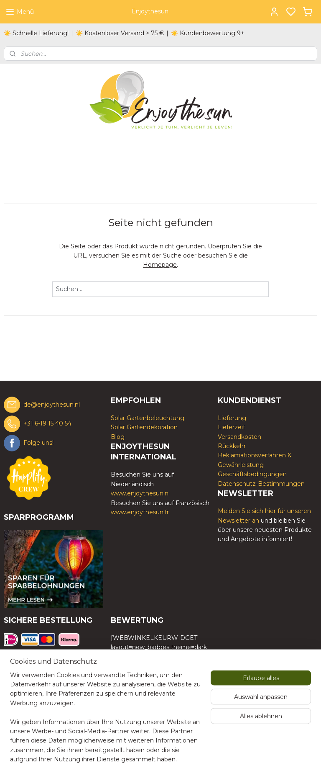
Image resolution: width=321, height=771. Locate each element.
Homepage (160, 264)
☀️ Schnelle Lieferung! (36, 33)
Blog (118, 437)
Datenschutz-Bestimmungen (261, 483)
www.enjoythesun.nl (140, 493)
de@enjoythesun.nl (51, 404)
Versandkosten (239, 437)
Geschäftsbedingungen (252, 474)
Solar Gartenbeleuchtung (147, 418)
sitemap (187, 755)
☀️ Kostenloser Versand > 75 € (120, 33)
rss (202, 755)
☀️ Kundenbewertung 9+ (208, 33)
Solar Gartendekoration (144, 427)
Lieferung (232, 418)
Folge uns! (38, 442)
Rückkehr (232, 446)
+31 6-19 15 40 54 (47, 423)
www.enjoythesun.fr (140, 512)
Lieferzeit (231, 427)
